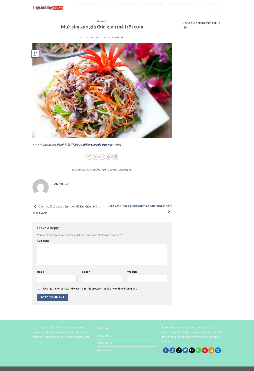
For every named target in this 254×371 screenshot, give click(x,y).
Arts (218, 12)
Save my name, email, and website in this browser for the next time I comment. (89, 288)
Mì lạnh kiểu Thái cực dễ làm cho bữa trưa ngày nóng (88, 144)
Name (41, 271)
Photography (179, 4)
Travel (214, 4)
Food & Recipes (152, 4)
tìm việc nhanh (125, 4)
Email (86, 271)
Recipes (200, 4)
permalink (126, 169)
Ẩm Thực (102, 21)
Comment (43, 240)
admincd (117, 37)
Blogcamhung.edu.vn (92, 4)
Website (132, 271)
